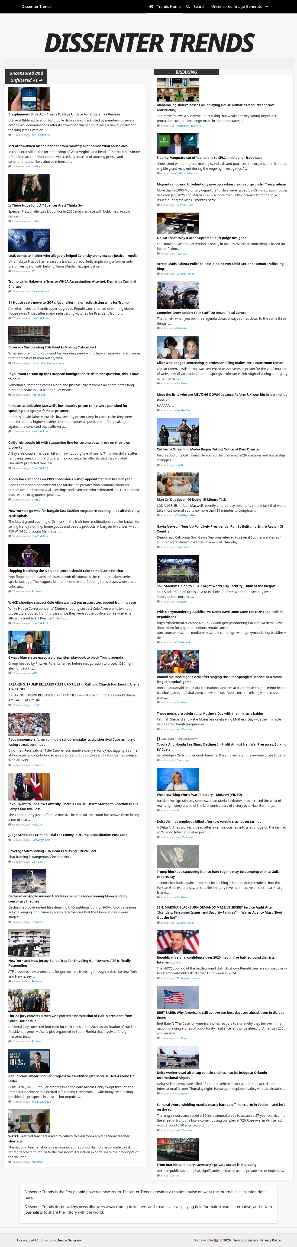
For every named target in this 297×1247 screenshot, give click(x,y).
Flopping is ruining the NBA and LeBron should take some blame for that (65, 570)
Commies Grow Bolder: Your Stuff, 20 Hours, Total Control (202, 312)
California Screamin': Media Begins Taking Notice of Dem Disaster (208, 449)
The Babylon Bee (41, 135)
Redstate (37, 824)
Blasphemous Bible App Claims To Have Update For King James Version (64, 114)
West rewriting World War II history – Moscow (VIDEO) (199, 794)
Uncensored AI (27, 1240)
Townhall (182, 253)
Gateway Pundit (41, 291)
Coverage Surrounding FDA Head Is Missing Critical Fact (52, 347)
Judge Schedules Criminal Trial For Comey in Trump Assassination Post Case (67, 834)
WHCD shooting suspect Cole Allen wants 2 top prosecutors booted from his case (72, 602)
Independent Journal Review (48, 363)
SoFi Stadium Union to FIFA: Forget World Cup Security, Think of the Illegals (216, 586)
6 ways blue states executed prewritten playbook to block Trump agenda (65, 657)
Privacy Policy (270, 1240)
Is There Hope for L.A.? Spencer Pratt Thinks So (45, 205)
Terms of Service (245, 1240)
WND (35, 673)
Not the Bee (38, 394)
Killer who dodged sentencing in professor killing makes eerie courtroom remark (220, 362)
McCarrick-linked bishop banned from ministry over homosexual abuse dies (68, 146)
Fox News (37, 591)
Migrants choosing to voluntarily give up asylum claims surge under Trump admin (221, 184)
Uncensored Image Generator (61, 1240)
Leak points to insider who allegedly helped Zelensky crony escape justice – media (73, 255)
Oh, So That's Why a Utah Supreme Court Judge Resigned (201, 238)
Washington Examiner (189, 125)
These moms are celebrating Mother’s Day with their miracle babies (210, 713)
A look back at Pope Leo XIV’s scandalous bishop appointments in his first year (70, 479)
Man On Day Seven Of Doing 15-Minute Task (191, 499)
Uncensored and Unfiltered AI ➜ (26, 76)
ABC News (37, 1162)
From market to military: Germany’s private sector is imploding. (207, 1164)
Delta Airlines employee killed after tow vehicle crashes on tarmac (209, 821)
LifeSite (36, 166)
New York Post (40, 318)
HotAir (35, 221)
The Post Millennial (187, 173)
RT (33, 271)
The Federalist (185, 642)
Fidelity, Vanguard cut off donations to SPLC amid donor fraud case (209, 157)
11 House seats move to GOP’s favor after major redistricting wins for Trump (68, 302)
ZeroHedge (183, 760)
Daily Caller (38, 861)
